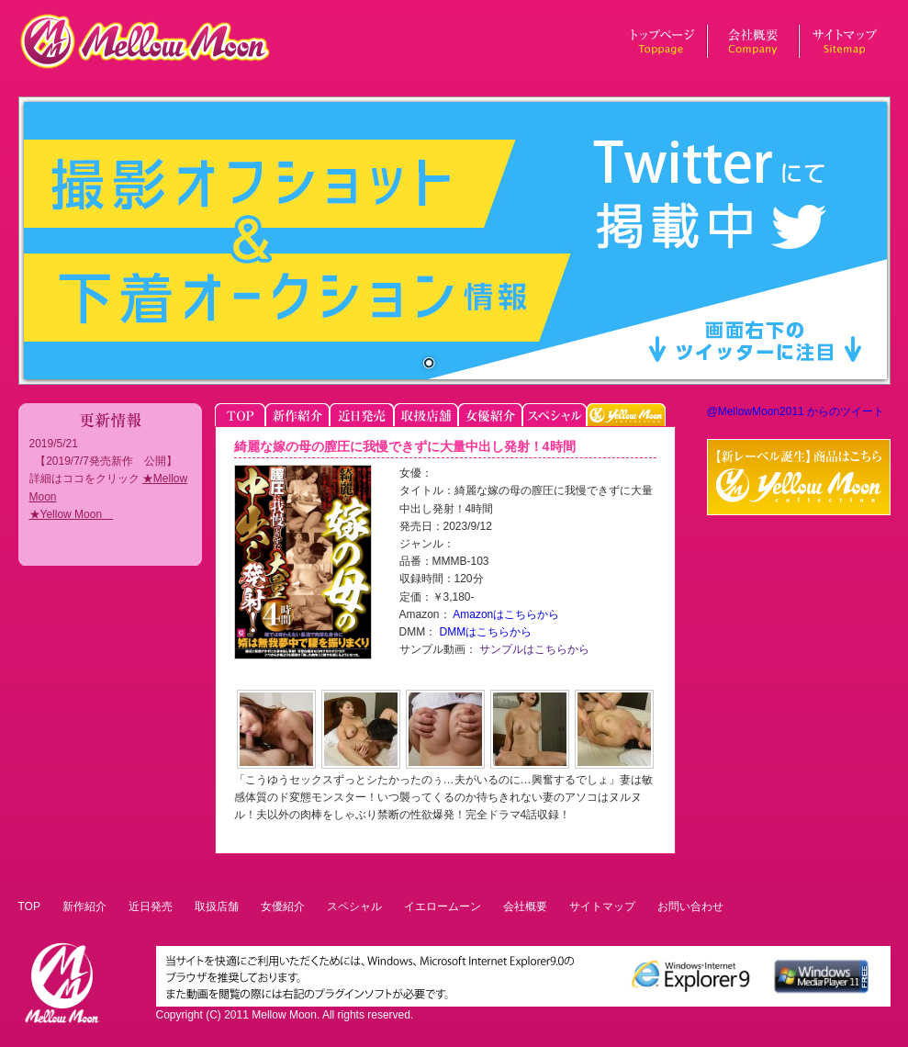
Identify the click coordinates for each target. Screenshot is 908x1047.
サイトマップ (602, 906)
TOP (29, 906)
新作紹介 (84, 906)
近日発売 (151, 906)
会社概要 (525, 906)
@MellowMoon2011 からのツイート (796, 411)
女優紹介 (283, 906)
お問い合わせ (690, 906)
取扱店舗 (217, 906)
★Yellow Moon (71, 514)
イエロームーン (442, 906)
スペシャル (354, 906)
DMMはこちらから (484, 631)
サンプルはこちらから (532, 649)
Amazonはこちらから (505, 614)
